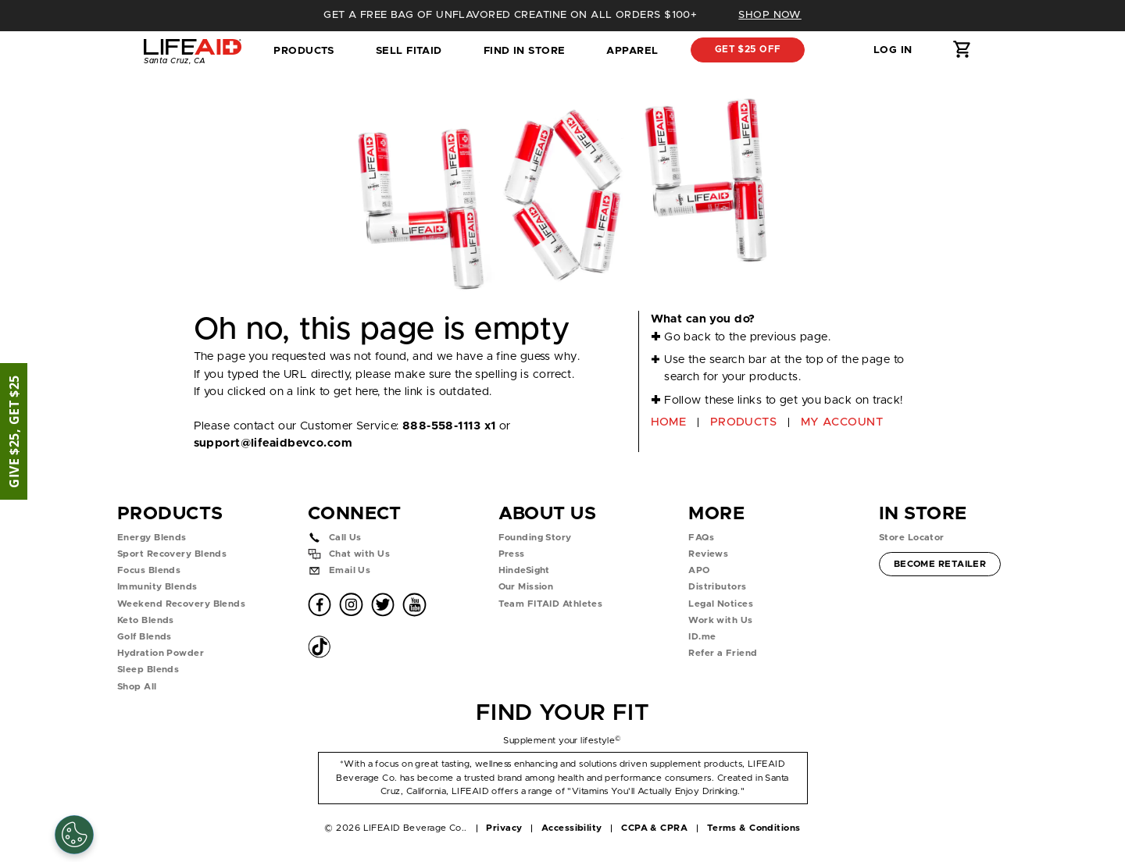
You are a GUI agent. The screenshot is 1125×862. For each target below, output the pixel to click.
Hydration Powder (160, 653)
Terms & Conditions (754, 828)
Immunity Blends (157, 586)
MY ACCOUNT (842, 422)
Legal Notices (720, 604)
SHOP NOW (770, 14)
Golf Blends (144, 636)
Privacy (504, 828)
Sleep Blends (148, 669)
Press (511, 554)
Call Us (345, 537)
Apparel (632, 50)
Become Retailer (940, 562)
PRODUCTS (743, 422)
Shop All (137, 686)
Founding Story (535, 537)
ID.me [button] (702, 636)
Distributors (717, 586)
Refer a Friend (722, 653)
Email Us (350, 570)
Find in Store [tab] (524, 55)
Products (303, 50)
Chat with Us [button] (359, 554)
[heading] (562, 15)
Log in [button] (892, 50)
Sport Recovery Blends (172, 554)
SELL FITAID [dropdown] (409, 50)
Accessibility (571, 828)
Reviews (708, 554)
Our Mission (526, 586)
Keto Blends (145, 620)
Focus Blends (148, 570)
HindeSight (524, 570)
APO (698, 570)
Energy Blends (152, 537)
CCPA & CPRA (654, 828)
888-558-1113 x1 (449, 426)
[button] (834, 50)
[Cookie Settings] (74, 834)
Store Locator (912, 537)
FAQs (701, 537)
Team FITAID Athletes (550, 604)
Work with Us (720, 620)
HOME (669, 422)
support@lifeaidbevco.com (273, 443)
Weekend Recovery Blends (181, 604)
